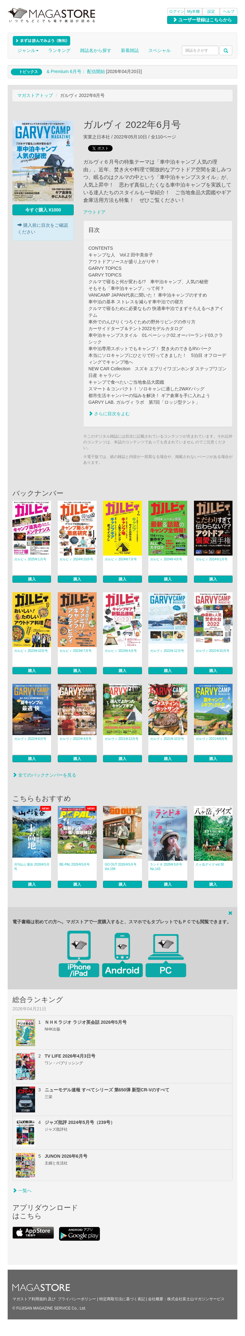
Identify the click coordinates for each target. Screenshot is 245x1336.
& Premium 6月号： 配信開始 (76, 71)
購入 (32, 579)
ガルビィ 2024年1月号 (212, 559)
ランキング (59, 50)
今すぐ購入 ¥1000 (43, 209)
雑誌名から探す (95, 50)
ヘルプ (228, 11)
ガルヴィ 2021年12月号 (121, 739)
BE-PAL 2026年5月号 (74, 864)
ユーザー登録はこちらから (202, 19)
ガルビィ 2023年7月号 (75, 651)
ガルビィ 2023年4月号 (121, 651)
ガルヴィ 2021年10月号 (167, 739)
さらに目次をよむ (109, 413)
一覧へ (22, 1190)
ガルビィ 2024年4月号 (166, 559)
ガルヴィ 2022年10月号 (212, 651)
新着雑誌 (130, 50)
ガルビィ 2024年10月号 (76, 559)
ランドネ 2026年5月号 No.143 (166, 867)
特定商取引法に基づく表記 (122, 1299)
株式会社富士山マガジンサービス (196, 1299)
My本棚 (193, 11)
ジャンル (28, 50)
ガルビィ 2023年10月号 (31, 651)
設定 (211, 11)
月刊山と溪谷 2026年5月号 (31, 867)
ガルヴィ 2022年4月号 (75, 739)
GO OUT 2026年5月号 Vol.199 (121, 867)
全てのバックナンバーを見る (44, 775)
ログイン (176, 11)
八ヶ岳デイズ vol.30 (210, 864)
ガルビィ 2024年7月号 (121, 559)
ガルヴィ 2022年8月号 (30, 739)
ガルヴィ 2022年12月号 (167, 651)
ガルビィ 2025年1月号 (30, 559)
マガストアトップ (35, 95)
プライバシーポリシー (77, 1299)
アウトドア (94, 212)
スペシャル (159, 50)
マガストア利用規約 (29, 1299)
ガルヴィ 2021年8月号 (212, 739)
